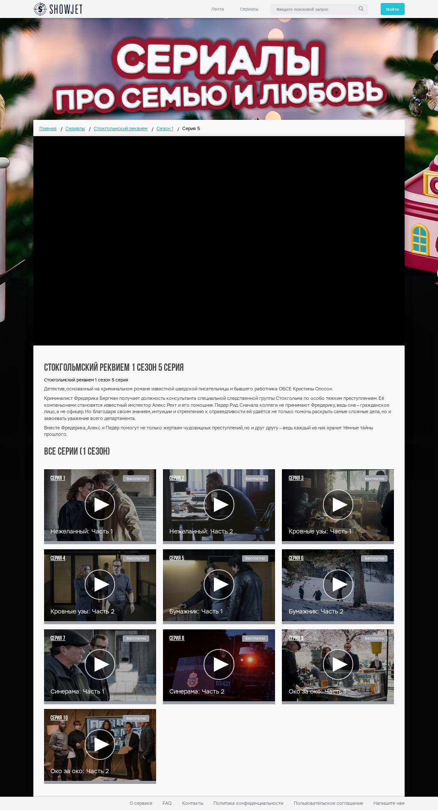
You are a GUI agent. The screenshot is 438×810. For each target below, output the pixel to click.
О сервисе (141, 803)
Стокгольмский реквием (121, 128)
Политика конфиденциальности (248, 803)
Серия (57, 478)
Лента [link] (217, 9)
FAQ (167, 803)
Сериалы (249, 9)
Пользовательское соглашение (328, 803)
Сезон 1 (165, 128)
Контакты (192, 803)
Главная (47, 128)
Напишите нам (389, 803)
